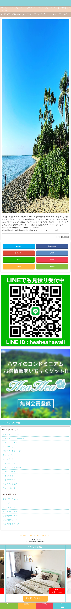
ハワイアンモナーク (11, 524)
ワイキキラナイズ (10, 484)
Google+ (19, 253)
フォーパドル (8, 455)
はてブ (52, 253)
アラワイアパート (10, 443)
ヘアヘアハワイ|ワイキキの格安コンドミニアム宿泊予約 (11, 3)
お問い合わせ (34, 535)
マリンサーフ (8, 459)
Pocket (52, 259)
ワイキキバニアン (10, 480)
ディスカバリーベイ (11, 520)
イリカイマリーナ (10, 507)
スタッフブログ (16, 8)
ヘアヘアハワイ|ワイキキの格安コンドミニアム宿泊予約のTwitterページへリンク (68, 3)
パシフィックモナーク (12, 451)
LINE (18, 259)
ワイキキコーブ (9, 488)
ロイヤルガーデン (10, 471)
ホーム (4, 8)
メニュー (62, 605)
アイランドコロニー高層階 (13, 438)
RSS (19, 266)
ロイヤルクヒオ (9, 463)
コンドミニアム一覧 (11, 423)
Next (68, 573)
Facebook (52, 246)
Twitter (19, 246)
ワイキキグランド (10, 476)
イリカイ (6, 503)
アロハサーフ (8, 447)
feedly (52, 266)
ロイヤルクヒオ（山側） (13, 467)
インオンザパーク (10, 511)
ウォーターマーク (10, 516)
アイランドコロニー (11, 434)
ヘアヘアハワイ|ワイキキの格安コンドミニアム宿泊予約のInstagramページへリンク (63, 3)
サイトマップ (46, 535)
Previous (3, 573)
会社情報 (23, 535)
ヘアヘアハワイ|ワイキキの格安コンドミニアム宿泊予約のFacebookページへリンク (58, 3)
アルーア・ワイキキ (11, 499)
